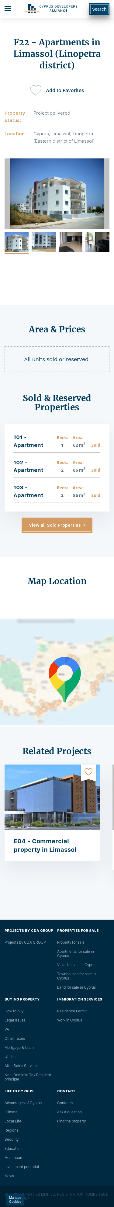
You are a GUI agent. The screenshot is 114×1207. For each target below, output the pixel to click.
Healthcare (14, 1158)
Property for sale (71, 942)
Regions (11, 1130)
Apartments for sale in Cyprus (75, 953)
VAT (8, 1029)
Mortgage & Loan (19, 1048)
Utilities (11, 1057)
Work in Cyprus (69, 1020)
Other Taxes (15, 1038)
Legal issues (15, 1020)
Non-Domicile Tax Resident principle (28, 1077)
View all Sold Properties (55, 525)
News (9, 1176)
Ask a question (69, 1112)
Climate (11, 1112)
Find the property (71, 1121)
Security (12, 1139)
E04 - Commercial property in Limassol (45, 845)
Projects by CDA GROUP (25, 942)
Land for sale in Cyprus (76, 987)
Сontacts (65, 1103)
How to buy (14, 1011)
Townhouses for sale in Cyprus (76, 976)
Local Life (13, 1121)
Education (13, 1148)
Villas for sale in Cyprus (76, 965)
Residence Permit (72, 1011)
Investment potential (22, 1167)
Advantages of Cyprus (23, 1103)
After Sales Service (21, 1066)
